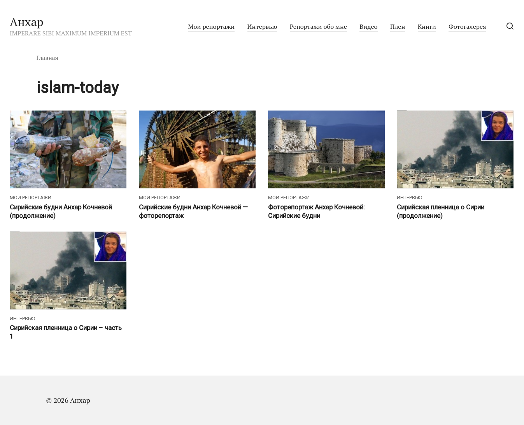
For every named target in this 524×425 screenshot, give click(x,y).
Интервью (262, 26)
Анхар (27, 22)
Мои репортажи (211, 26)
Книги (427, 26)
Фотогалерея (467, 26)
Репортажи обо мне (318, 26)
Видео (368, 26)
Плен (397, 26)
